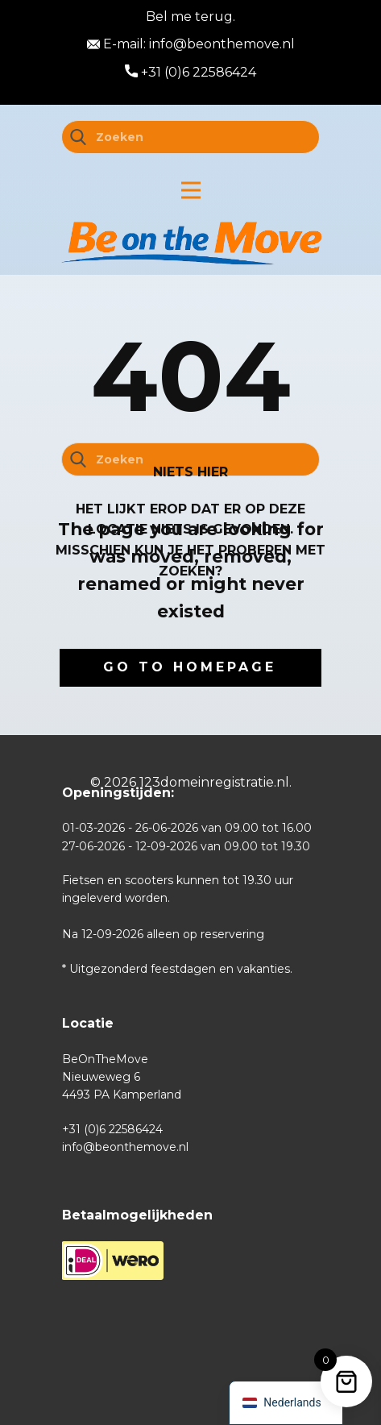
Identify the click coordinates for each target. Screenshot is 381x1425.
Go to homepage (189, 667)
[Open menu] (191, 190)
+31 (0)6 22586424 (190, 72)
